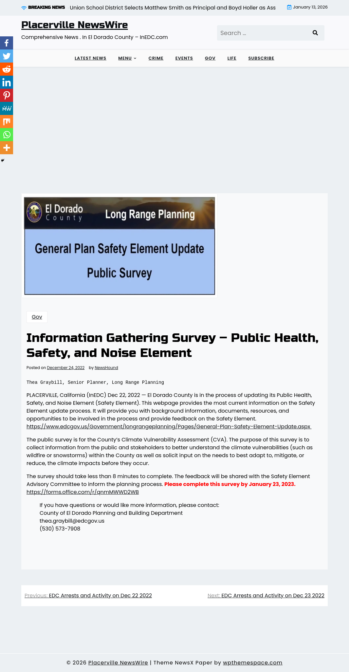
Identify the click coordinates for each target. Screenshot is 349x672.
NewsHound (106, 368)
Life (232, 58)
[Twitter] (6, 56)
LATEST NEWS (90, 58)
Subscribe (261, 58)
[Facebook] (6, 42)
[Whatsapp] (6, 134)
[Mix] (6, 121)
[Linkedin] (6, 82)
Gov (210, 58)
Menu (125, 58)
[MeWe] (6, 108)
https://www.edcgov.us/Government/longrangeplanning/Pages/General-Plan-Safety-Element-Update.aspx (169, 426)
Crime (156, 58)
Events (184, 58)
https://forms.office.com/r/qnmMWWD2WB (83, 492)
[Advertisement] (174, 116)
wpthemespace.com (253, 662)
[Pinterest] (6, 95)
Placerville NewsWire (74, 25)
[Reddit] (6, 69)
